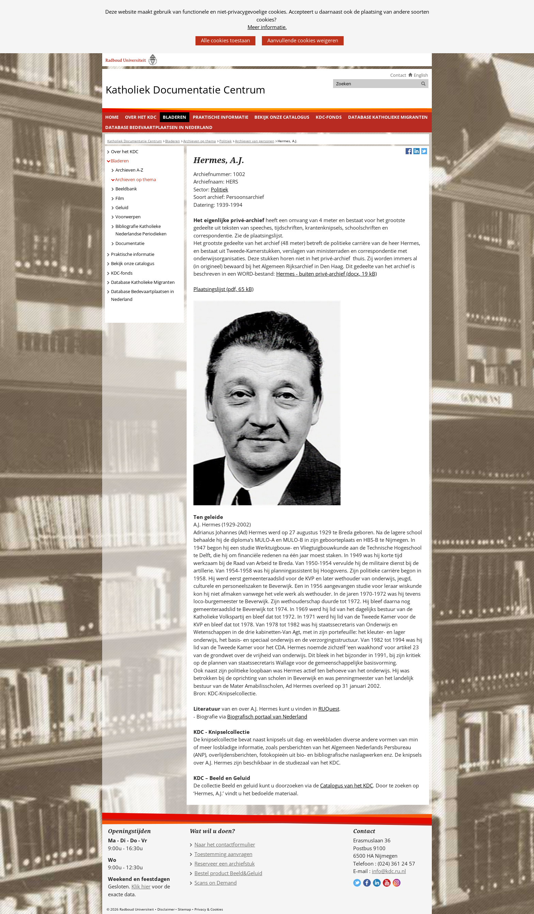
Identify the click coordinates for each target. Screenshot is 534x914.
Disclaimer (166, 909)
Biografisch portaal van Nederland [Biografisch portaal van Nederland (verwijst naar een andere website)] (267, 716)
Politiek (219, 189)
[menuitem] (112, 117)
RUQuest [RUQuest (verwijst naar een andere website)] (328, 708)
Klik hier (141, 886)
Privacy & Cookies (208, 909)
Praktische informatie (220, 117)
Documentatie (129, 243)
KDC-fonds (329, 117)
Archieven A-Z (129, 170)
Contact (398, 75)
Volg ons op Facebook (367, 883)
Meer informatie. (267, 27)
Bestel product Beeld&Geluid (228, 873)
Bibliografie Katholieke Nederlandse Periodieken (141, 230)
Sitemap (184, 909)
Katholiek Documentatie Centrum (185, 89)
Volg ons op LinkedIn (377, 883)
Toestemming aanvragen (223, 854)
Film (119, 198)
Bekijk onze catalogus (281, 117)
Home (112, 117)
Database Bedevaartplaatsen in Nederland (159, 127)
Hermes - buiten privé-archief (326, 273)
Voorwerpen (128, 217)
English (421, 75)
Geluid (121, 207)
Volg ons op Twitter (357, 883)
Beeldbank (126, 189)
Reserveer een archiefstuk (224, 863)
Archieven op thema (135, 179)
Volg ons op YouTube (387, 883)
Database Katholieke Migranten (388, 117)
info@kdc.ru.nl (389, 871)
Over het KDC (140, 117)
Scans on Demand (215, 882)
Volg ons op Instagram (396, 883)
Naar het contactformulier (224, 844)
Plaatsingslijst (223, 289)
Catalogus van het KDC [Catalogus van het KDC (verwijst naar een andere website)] (346, 785)
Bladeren (174, 117)
